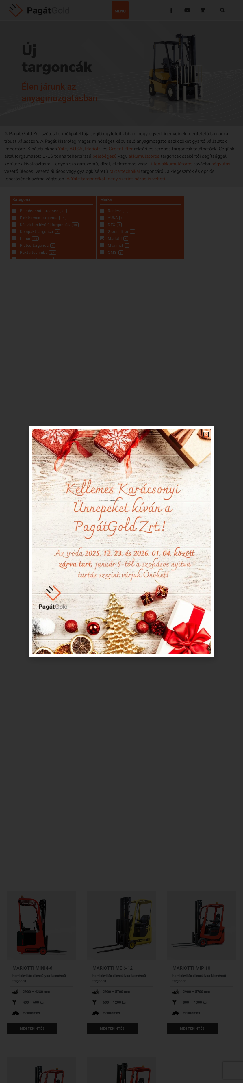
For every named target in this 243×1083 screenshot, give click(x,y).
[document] (121, 541)
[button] (206, 434)
